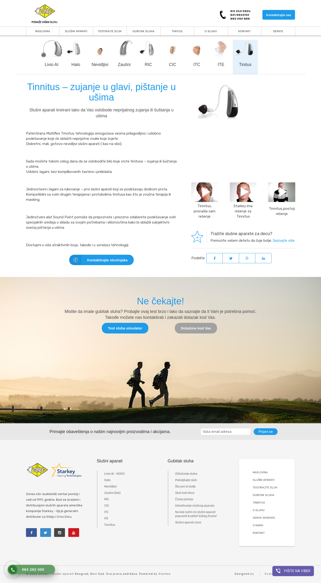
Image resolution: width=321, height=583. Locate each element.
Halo (75, 64)
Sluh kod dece (184, 493)
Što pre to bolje (185, 487)
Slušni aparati (76, 31)
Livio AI (51, 64)
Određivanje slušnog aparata (194, 506)
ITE (221, 64)
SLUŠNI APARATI (263, 480)
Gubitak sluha (143, 31)
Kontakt (244, 31)
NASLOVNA (260, 472)
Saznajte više (284, 240)
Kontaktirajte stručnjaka (98, 260)
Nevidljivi (100, 64)
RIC (148, 64)
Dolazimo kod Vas (196, 328)
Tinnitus (109, 525)
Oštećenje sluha (186, 474)
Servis (278, 31)
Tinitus (177, 31)
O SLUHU (259, 510)
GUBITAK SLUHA (263, 495)
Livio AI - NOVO (114, 474)
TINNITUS (259, 502)
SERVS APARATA (264, 518)
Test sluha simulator (125, 328)
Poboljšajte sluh (186, 480)
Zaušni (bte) (112, 493)
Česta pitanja (184, 499)
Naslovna (42, 31)
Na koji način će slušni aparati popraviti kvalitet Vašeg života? (196, 514)
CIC (172, 64)
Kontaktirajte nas (278, 15)
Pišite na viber (293, 570)
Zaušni (124, 64)
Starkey (164, 574)
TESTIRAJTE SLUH (265, 487)
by (252, 574)
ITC (196, 64)
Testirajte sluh (110, 31)
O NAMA (258, 525)
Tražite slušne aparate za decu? (241, 233)
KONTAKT (259, 533)
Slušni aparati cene (188, 523)
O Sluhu (211, 31)
